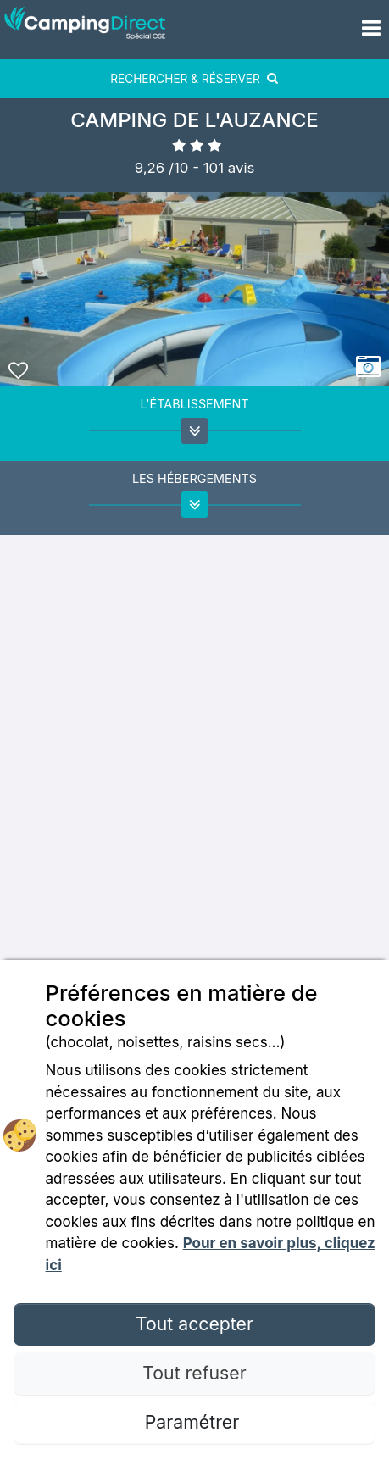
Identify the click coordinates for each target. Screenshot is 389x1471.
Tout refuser (194, 1373)
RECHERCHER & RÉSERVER (194, 79)
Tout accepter (194, 1324)
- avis (223, 167)
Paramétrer (194, 1422)
